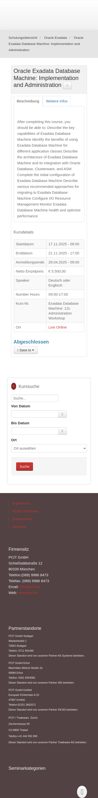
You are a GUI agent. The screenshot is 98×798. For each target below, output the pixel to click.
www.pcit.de (28, 593)
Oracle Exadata (55, 38)
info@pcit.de (30, 587)
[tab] (28, 101)
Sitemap (19, 527)
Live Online (57, 327)
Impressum (21, 503)
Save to (25, 350)
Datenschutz (22, 519)
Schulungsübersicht (23, 38)
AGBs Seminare (25, 511)
